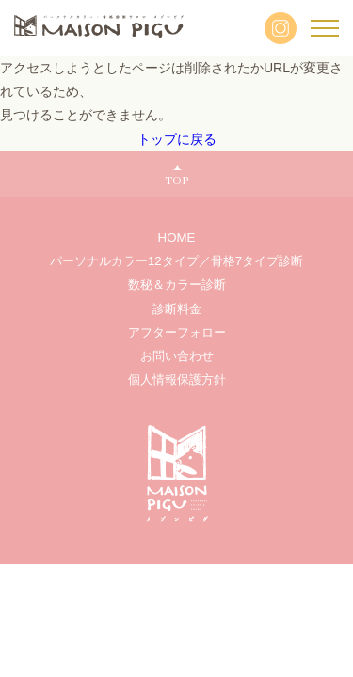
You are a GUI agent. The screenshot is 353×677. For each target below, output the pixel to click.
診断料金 (176, 309)
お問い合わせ (177, 356)
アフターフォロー (177, 332)
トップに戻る (177, 139)
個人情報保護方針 (177, 379)
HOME (177, 237)
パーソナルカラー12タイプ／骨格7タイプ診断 (176, 261)
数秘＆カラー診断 (177, 284)
